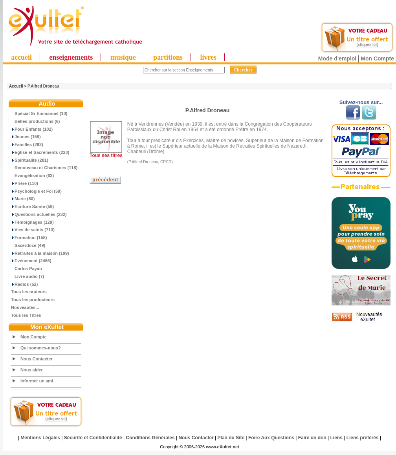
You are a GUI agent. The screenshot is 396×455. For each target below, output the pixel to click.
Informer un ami (36, 380)
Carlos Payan (26, 268)
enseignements (71, 57)
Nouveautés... (25, 307)
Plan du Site (231, 437)
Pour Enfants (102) (32, 129)
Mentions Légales (40, 437)
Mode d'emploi (337, 58)
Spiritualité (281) (29, 160)
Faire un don (312, 437)
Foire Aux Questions (271, 437)
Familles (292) (27, 144)
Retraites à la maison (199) (40, 253)
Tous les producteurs (33, 299)
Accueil (16, 86)
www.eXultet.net (222, 446)
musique (123, 57)
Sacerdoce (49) (28, 245)
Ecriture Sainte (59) (32, 206)
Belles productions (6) (35, 121)
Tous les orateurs (29, 291)
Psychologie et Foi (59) (36, 191)
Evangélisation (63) (32, 175)
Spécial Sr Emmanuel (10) (39, 113)
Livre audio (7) (27, 276)
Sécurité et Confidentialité (93, 437)
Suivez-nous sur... (361, 102)
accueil (21, 57)
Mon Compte (377, 58)
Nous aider (31, 369)
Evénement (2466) (31, 260)
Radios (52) (24, 284)
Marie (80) (23, 198)
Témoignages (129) (32, 222)
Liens (336, 437)
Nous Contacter (36, 358)
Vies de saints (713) (33, 229)
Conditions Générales (150, 437)
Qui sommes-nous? (40, 347)
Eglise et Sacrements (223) (40, 152)
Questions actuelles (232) (39, 214)
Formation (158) (29, 237)
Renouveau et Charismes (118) (44, 167)
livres (208, 57)
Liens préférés (362, 437)
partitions (168, 57)
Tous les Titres (26, 315)
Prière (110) (24, 183)
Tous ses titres (106, 155)
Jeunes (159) (26, 136)
